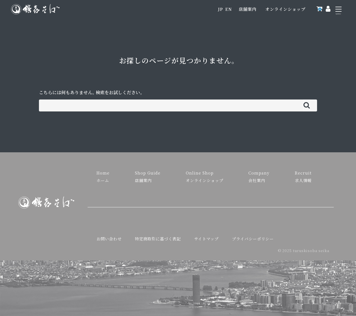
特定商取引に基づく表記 (158, 239)
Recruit (303, 173)
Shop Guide (147, 173)
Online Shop (200, 173)
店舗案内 (247, 9)
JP (220, 9)
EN (228, 9)
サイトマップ (206, 239)
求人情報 (303, 180)
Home (103, 173)
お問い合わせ (109, 239)
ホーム (103, 180)
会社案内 (256, 180)
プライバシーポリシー (253, 239)
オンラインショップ (285, 9)
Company (259, 173)
